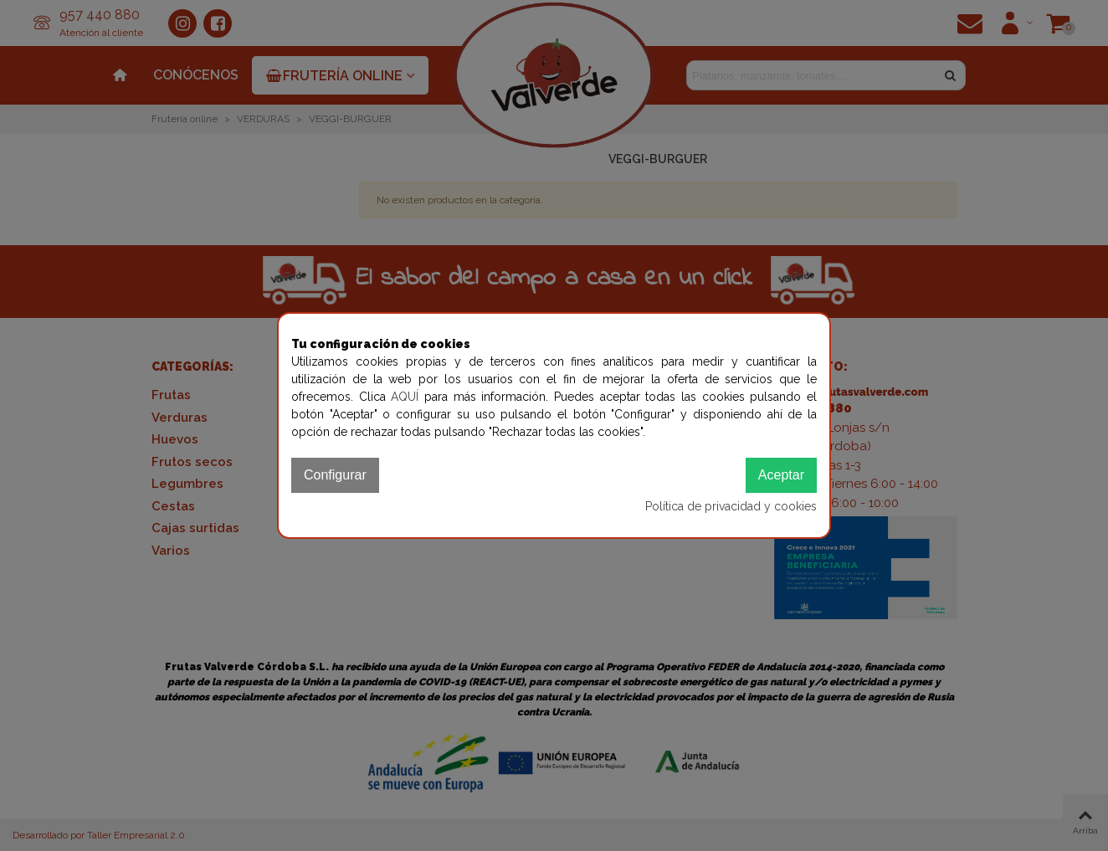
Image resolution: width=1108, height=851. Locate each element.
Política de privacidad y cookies (731, 506)
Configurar (335, 475)
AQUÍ (407, 396)
